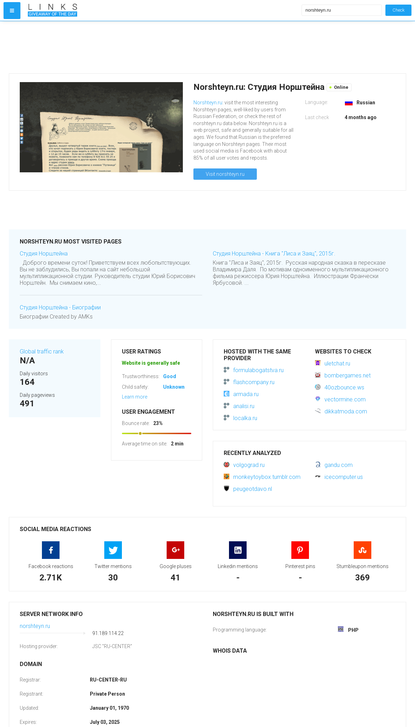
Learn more (134, 397)
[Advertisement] (163, 47)
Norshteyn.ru (207, 102)
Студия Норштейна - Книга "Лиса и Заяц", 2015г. (274, 253)
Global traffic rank (42, 351)
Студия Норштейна (44, 253)
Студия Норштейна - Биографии (60, 307)
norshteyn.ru (35, 626)
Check (398, 10)
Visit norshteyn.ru (225, 174)
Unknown (174, 387)
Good (169, 376)
